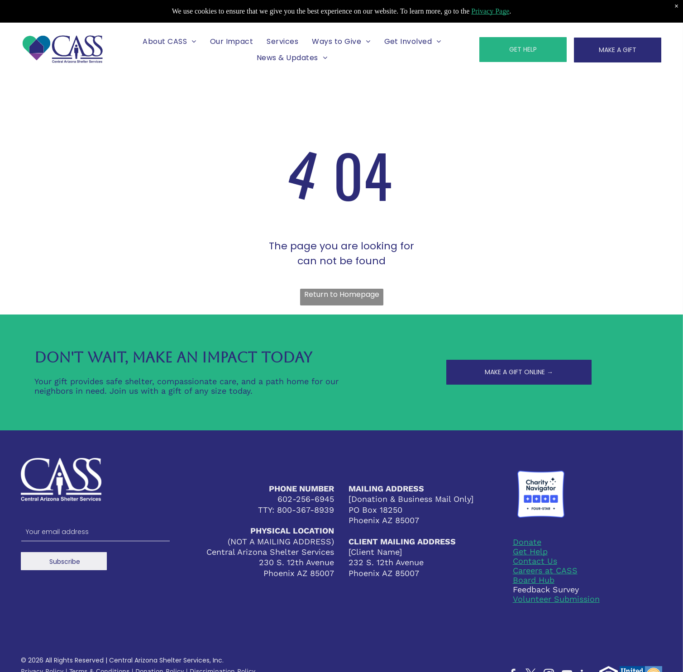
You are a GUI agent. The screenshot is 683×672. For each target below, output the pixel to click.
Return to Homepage (341, 294)
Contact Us (535, 561)
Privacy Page (490, 11)
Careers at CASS (545, 570)
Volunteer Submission (556, 599)
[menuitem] (169, 41)
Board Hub (533, 580)
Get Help (530, 551)
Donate (527, 542)
